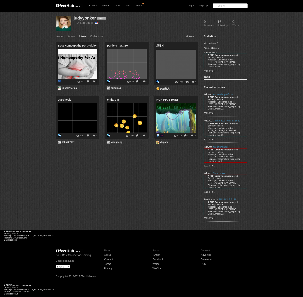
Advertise (206, 254)
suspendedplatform (223, 94)
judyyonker (85, 18)
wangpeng (116, 142)
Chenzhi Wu (219, 173)
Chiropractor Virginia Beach (227, 120)
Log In (191, 5)
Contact (108, 259)
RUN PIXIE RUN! (228, 199)
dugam (164, 142)
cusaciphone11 (221, 147)
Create (138, 5)
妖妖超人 (164, 88)
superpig (116, 88)
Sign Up (203, 5)
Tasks (117, 5)
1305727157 (68, 142)
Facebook (157, 259)
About (107, 254)
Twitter (156, 254)
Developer (206, 259)
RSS (203, 263)
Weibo (156, 263)
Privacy (108, 268)
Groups (105, 5)
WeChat (157, 268)
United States (87, 22)
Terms (107, 263)
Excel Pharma (69, 88)
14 (195, 135)
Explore (93, 5)
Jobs (127, 5)
